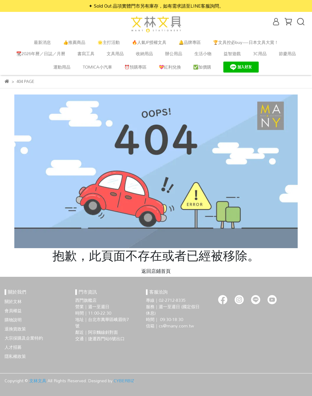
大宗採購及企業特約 (24, 338)
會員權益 (13, 310)
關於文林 (13, 301)
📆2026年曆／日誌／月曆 (40, 53)
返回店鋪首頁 (156, 271)
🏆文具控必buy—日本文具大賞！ (245, 42)
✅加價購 (202, 67)
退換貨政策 (15, 329)
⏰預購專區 (135, 67)
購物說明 (13, 320)
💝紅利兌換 (170, 67)
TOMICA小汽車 (97, 67)
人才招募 (13, 347)
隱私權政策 (15, 356)
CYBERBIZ (124, 380)
